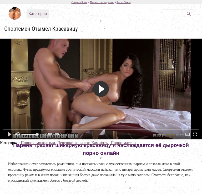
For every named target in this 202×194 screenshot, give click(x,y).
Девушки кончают (73, 142)
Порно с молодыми (38, 142)
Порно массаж (124, 142)
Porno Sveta (123, 2)
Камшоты (100, 142)
